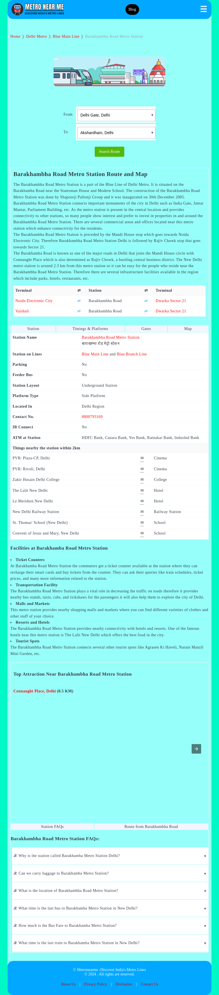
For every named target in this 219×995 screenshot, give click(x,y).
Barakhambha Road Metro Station (111, 337)
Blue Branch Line (132, 354)
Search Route (109, 151)
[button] (196, 749)
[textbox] (116, 115)
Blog (132, 9)
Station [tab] (33, 329)
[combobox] (112, 114)
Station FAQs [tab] (52, 827)
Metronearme (87, 970)
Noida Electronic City (34, 301)
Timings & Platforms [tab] (90, 329)
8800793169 (92, 417)
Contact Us (149, 984)
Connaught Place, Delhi (34, 691)
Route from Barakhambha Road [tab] (151, 827)
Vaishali (22, 311)
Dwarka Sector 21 (171, 301)
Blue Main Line (95, 354)
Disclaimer (123, 984)
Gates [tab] (146, 329)
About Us (68, 984)
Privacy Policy (95, 984)
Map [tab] (188, 329)
